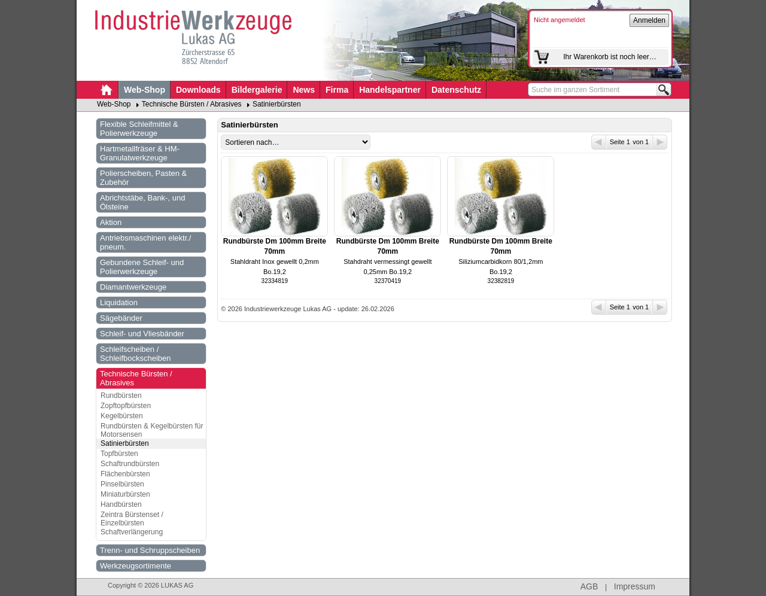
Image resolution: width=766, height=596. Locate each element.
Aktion (110, 222)
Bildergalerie (257, 90)
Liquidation (119, 302)
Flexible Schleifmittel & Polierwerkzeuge (139, 129)
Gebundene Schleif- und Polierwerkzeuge (142, 267)
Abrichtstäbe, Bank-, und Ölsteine (142, 202)
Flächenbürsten (125, 474)
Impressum (634, 586)
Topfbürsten (119, 453)
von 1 (649, 142)
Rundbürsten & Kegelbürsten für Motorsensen (152, 430)
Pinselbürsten (122, 484)
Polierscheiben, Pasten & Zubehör (143, 178)
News (304, 90)
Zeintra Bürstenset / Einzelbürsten (132, 518)
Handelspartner (390, 90)
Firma (337, 90)
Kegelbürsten (122, 416)
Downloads (198, 90)
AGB (589, 586)
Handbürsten (121, 504)
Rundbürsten (121, 395)
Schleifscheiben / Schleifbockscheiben (135, 354)
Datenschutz (456, 90)
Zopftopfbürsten (126, 406)
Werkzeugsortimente (135, 565)
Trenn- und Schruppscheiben (150, 550)
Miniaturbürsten (125, 494)
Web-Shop (144, 90)
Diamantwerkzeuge (133, 286)
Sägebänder (121, 318)
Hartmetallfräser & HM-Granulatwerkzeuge (140, 153)
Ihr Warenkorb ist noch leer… (609, 57)
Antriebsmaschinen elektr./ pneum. (145, 242)
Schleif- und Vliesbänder (142, 333)
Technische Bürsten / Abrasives (192, 104)
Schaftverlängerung (132, 532)
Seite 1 (611, 142)
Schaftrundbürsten (130, 464)
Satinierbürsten (277, 104)
